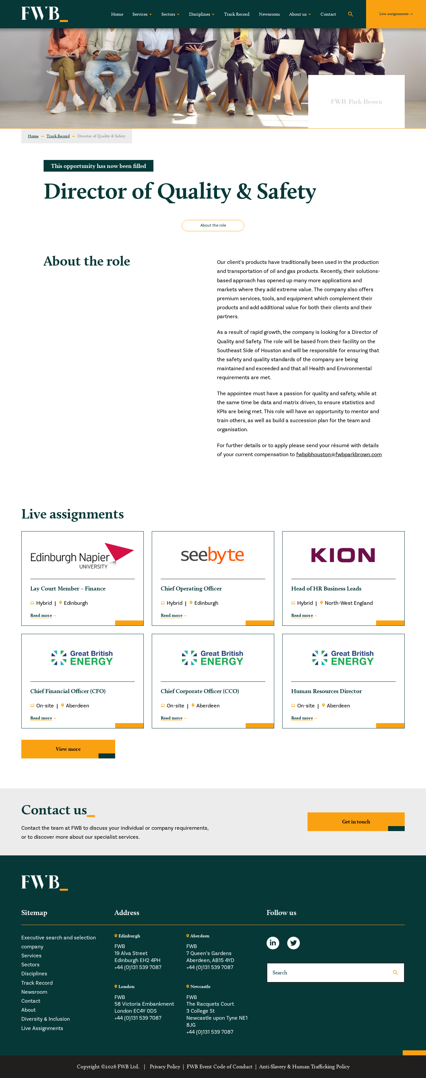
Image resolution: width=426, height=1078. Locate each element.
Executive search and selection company (58, 942)
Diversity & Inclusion (45, 1019)
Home (117, 14)
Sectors (168, 14)
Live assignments (394, 13)
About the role (213, 225)
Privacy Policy (165, 1067)
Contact (328, 14)
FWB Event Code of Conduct (220, 1067)
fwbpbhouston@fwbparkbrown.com (339, 454)
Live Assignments (42, 1028)
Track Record (237, 14)
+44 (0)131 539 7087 (137, 967)
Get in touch (356, 821)
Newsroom (269, 14)
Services (139, 14)
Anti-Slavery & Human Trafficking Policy (304, 1067)
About (28, 1010)
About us (298, 14)
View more (68, 749)
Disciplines (199, 14)
